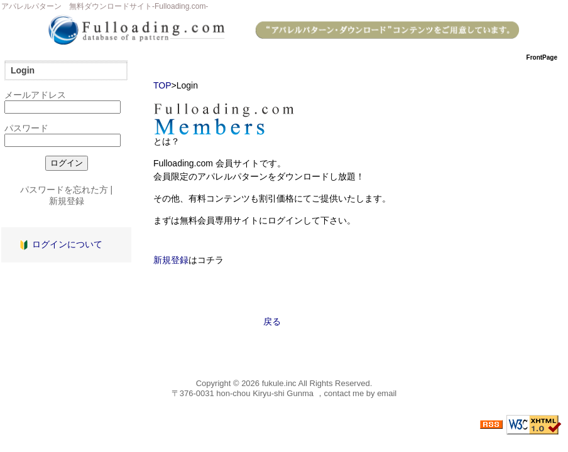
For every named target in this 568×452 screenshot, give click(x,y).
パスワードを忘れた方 (64, 190)
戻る (272, 321)
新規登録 (170, 260)
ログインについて (67, 244)
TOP (162, 85)
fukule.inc (279, 383)
